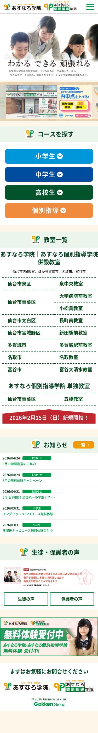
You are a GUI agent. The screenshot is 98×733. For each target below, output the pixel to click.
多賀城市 (50, 345)
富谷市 (50, 369)
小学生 (45, 156)
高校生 (45, 192)
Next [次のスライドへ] (95, 103)
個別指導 (45, 210)
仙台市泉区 (45, 283)
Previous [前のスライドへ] (2, 103)
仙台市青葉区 (45, 399)
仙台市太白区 (45, 320)
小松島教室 (71, 308)
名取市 (43, 357)
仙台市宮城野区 (48, 332)
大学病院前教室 (75, 296)
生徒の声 (26, 599)
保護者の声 (71, 599)
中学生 (45, 174)
